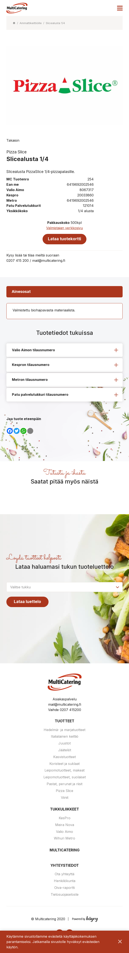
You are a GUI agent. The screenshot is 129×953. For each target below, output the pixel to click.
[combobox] (64, 587)
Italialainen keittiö (64, 737)
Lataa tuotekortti (64, 239)
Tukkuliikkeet (64, 810)
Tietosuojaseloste (65, 895)
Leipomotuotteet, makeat (64, 771)
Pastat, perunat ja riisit (64, 785)
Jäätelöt (64, 751)
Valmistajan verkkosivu (64, 228)
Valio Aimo (64, 832)
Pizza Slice (64, 791)
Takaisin (12, 140)
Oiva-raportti (64, 888)
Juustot (64, 744)
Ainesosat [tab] (21, 292)
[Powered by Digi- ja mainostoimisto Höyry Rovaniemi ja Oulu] (85, 919)
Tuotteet (64, 722)
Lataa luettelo (27, 602)
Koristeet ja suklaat (64, 764)
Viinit (64, 798)
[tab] (64, 351)
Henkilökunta (64, 882)
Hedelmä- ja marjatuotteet (64, 730)
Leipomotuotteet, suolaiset (64, 778)
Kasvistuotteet (64, 758)
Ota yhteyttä (64, 875)
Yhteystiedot (64, 866)
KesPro (64, 819)
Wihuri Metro (64, 839)
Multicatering (65, 851)
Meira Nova (64, 825)
